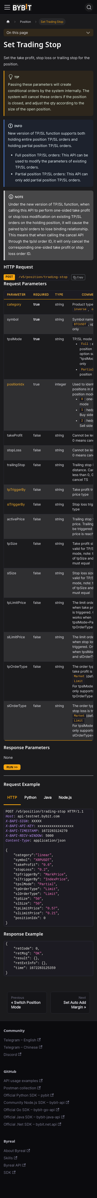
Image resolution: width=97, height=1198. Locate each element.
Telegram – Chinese (23, 1047)
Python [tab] (30, 797)
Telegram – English (22, 1040)
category (14, 304)
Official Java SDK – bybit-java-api (34, 1117)
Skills (10, 1158)
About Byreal (17, 1150)
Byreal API (15, 1165)
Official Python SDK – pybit (29, 1095)
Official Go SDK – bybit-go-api (31, 1109)
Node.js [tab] (65, 797)
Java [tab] (47, 797)
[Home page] (8, 21)
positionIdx (15, 384)
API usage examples (23, 1080)
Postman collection (22, 1088)
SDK (9, 1172)
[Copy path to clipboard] (78, 277)
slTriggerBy (16, 504)
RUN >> (12, 767)
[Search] (89, 7)
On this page (17, 32)
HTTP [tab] (12, 797)
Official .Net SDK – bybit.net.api (32, 1124)
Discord (12, 1054)
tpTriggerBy (16, 489)
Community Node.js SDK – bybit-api (36, 1102)
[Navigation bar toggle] (7, 7)
